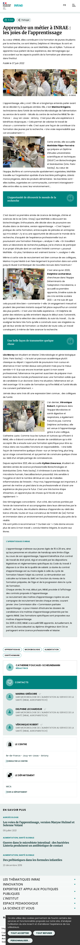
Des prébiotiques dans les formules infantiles (32, 860)
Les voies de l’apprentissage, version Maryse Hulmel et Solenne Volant (38, 824)
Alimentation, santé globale (18, 837)
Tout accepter (20, 933)
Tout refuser (44, 933)
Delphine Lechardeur (31, 709)
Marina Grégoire (28, 693)
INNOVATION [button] (13, 884)
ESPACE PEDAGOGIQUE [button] (20, 903)
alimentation (52, 649)
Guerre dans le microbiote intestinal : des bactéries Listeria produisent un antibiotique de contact (36, 844)
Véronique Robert (29, 724)
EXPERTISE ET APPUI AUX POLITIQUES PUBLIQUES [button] (30, 891)
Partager (23, 20)
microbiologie (32, 649)
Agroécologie (10, 817)
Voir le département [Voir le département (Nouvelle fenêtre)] (17, 792)
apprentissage (12, 649)
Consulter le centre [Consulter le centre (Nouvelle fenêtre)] (17, 761)
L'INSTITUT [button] (11, 898)
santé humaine (12, 655)
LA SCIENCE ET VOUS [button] (18, 908)
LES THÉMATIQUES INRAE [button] (21, 879)
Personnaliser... (20, 940)
